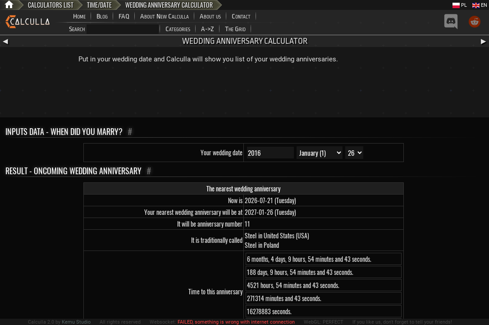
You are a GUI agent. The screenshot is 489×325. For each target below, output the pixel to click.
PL (459, 5)
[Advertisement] (245, 92)
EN (479, 5)
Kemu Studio (76, 322)
